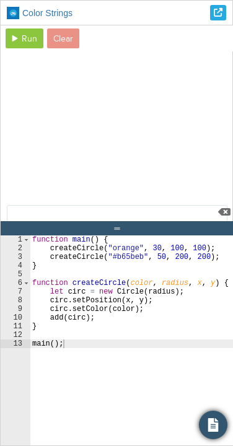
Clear (63, 38)
